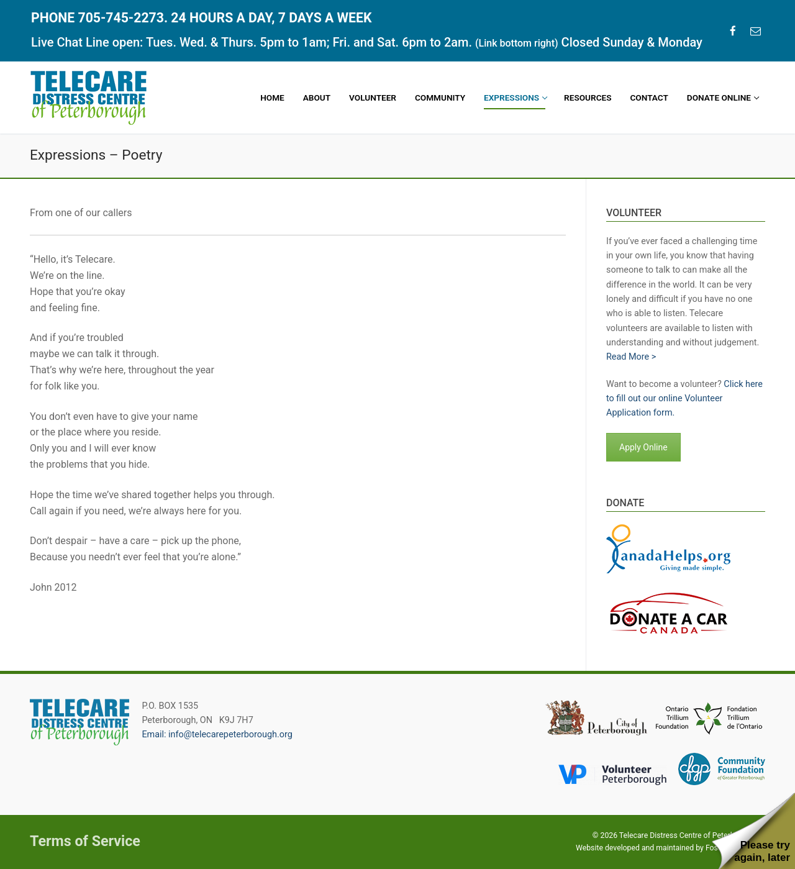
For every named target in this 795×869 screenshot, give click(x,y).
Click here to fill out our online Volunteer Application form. (684, 399)
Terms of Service (85, 841)
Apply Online (643, 447)
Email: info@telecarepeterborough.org (217, 734)
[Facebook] (733, 30)
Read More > (631, 357)
